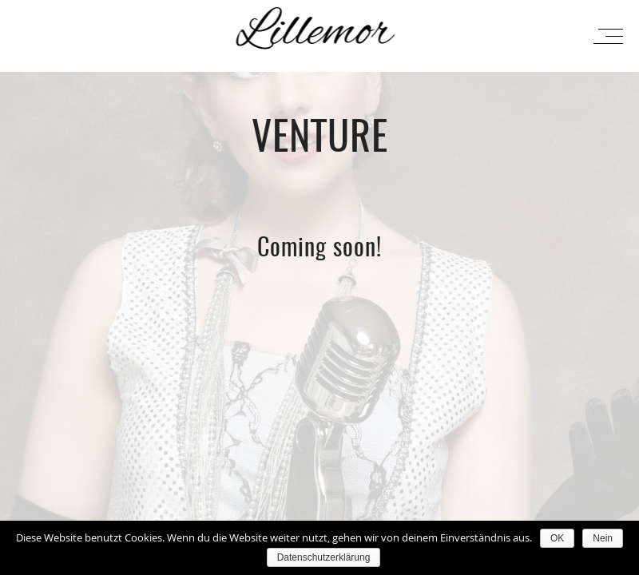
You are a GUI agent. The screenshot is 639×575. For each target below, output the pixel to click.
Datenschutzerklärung (324, 557)
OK (557, 538)
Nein (603, 538)
